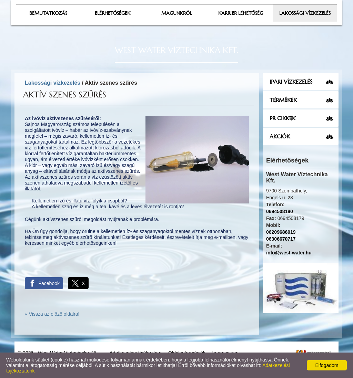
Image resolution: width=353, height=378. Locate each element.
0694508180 (279, 211)
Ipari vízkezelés (291, 81)
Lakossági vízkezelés (52, 83)
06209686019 (281, 232)
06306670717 (281, 239)
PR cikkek (282, 118)
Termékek (283, 99)
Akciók (280, 136)
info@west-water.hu (289, 252)
